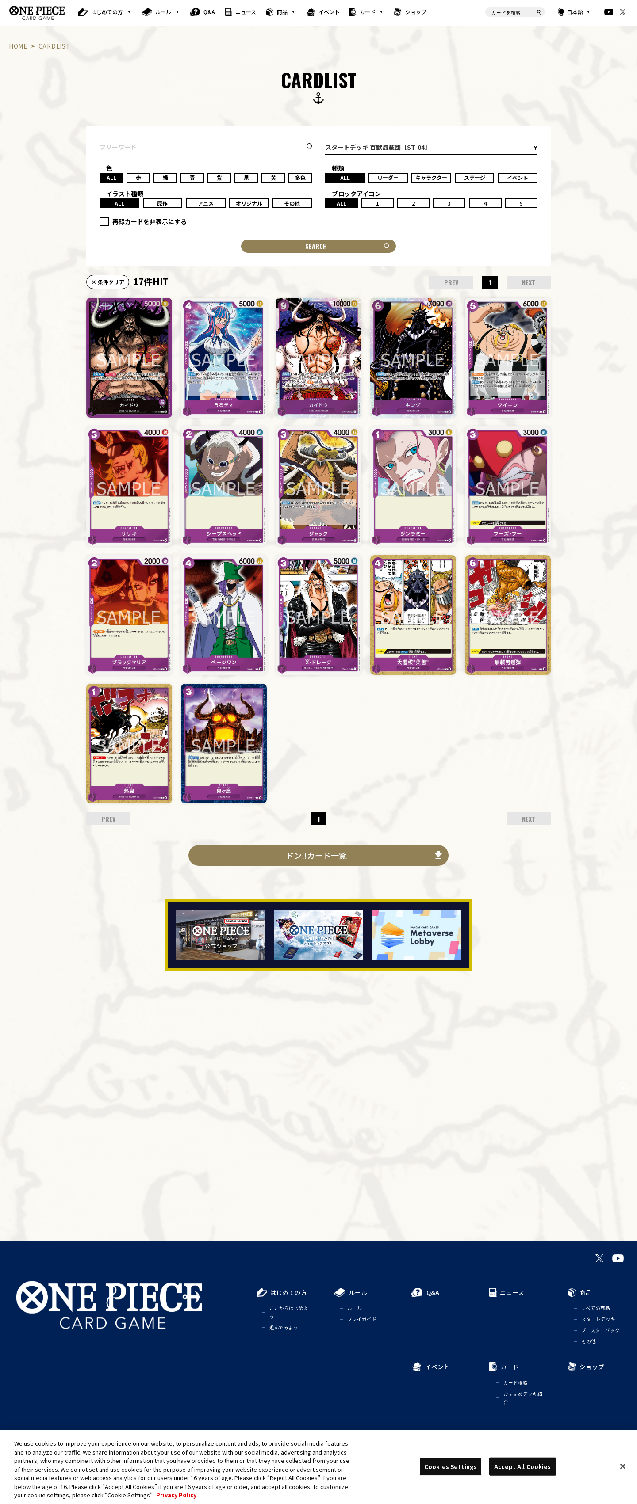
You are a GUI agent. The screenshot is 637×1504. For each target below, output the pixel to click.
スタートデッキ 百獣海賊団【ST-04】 (378, 147)
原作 (162, 203)
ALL (111, 177)
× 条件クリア (107, 282)
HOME (18, 46)
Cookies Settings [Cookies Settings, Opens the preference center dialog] (450, 1466)
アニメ (206, 203)
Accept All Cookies (522, 1466)
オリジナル (249, 203)
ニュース (245, 11)
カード (368, 11)
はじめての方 (107, 11)
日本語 (575, 11)
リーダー (388, 177)
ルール (163, 11)
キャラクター (431, 177)
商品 (282, 11)
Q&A (209, 11)
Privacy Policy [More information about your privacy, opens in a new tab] (176, 1495)
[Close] (623, 1466)
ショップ (415, 11)
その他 (292, 203)
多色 (300, 177)
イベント (329, 11)
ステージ (474, 177)
